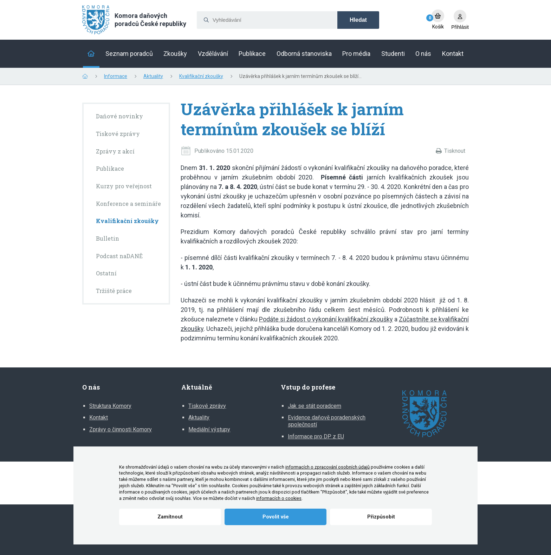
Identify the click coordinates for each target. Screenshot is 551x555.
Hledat (358, 20)
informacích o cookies (279, 498)
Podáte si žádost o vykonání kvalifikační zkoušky (326, 319)
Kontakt (98, 417)
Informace (115, 76)
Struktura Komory (110, 406)
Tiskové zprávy (207, 406)
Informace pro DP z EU (316, 436)
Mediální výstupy (209, 429)
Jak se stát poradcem (314, 406)
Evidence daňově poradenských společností (326, 421)
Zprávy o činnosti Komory (120, 429)
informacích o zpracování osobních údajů (327, 467)
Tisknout (454, 151)
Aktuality (153, 76)
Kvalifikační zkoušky (201, 76)
